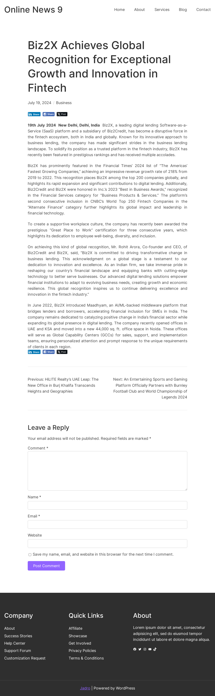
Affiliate (75, 628)
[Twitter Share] (62, 114)
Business (64, 103)
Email (34, 516)
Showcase (78, 636)
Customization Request (25, 658)
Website (35, 535)
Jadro (85, 688)
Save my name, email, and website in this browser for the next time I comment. (103, 554)
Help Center (14, 643)
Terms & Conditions (86, 658)
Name (34, 497)
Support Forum (17, 650)
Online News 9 (33, 10)
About (9, 628)
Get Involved (80, 643)
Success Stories (18, 636)
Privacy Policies (82, 650)
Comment (38, 448)
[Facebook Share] (49, 114)
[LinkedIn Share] (34, 114)
